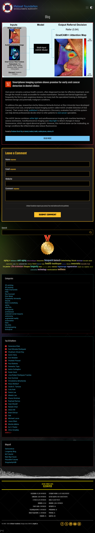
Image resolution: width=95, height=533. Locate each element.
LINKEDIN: (34, 497)
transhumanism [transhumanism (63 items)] (52, 270)
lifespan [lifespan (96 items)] (27, 266)
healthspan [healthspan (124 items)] (56, 263)
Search (90, 232)
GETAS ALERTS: (53, 497)
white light (34, 118)
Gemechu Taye (13, 366)
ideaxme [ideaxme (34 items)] (68, 264)
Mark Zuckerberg (11, 303)
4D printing (9, 287)
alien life (8, 307)
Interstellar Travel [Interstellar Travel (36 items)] (85, 264)
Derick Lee (12, 392)
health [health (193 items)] (48, 263)
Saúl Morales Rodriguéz (17, 349)
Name (10, 159)
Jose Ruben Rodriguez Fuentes (19, 375)
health (36, 131)
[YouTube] (75, 524)
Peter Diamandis (11, 290)
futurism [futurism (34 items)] (39, 264)
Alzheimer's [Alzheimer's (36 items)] (14, 261)
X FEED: (35, 500)
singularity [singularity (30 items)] (86, 267)
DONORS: (40, 503)
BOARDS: (51, 503)
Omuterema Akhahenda (17, 381)
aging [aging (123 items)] (6, 260)
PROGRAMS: (52, 509)
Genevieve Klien (14, 346)
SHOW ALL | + (8, 432)
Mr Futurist (9, 454)
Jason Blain (12, 421)
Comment (12, 188)
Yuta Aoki (11, 389)
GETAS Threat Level (47, 486)
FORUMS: (42, 516)
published (33, 110)
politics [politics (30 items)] (49, 267)
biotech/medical (29, 131)
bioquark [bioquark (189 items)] (48, 260)
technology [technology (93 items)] (42, 270)
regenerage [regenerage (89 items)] (61, 267)
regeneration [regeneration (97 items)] (72, 266)
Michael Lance (13, 418)
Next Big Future (10, 457)
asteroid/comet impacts (14, 314)
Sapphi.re (35, 524)
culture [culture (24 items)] (14, 264)
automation (9, 321)
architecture (9, 312)
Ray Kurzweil (10, 294)
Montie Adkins (13, 424)
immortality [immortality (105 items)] (75, 263)
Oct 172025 (8, 84)
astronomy (9, 316)
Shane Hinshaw (14, 398)
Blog (47, 17)
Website (8, 179)
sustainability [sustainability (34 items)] (33, 270)
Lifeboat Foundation (15, 524)
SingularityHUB (10, 462)
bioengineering (10, 327)
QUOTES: (51, 516)
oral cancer (62, 113)
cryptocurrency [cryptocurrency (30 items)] (9, 264)
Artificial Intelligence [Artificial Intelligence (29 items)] (31, 261)
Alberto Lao (12, 395)
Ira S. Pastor (12, 427)
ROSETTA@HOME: (34, 513)
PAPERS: (51, 513)
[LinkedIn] (70, 524)
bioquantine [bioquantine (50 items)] (40, 261)
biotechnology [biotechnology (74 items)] (66, 261)
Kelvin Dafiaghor (14, 369)
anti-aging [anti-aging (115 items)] (21, 260)
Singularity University (13, 299)
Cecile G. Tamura (14, 387)
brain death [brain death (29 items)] (85, 261)
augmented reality (11, 318)
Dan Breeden (13, 358)
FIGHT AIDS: (36, 506)
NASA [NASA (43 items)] (40, 267)
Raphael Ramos (14, 401)
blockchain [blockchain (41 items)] (80, 261)
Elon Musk (9, 296)
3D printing (9, 285)
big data (8, 325)
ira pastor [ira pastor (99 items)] (6, 266)
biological (8, 329)
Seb (9, 416)
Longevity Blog (10, 452)
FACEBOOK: (34, 493)
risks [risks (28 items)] (83, 267)
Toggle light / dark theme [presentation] (91, 7)
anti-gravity (9, 310)
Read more (47, 138)
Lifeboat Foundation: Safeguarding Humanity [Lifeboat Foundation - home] (42, 7)
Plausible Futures (11, 460)
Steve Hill (11, 410)
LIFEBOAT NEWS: (53, 493)
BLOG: (50, 500)
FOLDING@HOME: (34, 509)
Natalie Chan (13, 407)
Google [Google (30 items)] (43, 264)
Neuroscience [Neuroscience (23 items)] (44, 267)
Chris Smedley (13, 430)
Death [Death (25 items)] (17, 264)
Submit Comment (47, 214)
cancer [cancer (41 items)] (90, 261)
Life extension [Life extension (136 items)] (17, 266)
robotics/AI (50, 131)
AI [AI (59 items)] (9, 261)
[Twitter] (66, 524)
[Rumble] (79, 524)
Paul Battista (13, 364)
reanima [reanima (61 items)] (54, 267)
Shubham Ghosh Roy (17, 131)
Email (10, 169)
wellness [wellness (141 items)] (61, 269)
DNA (6, 292)
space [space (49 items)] (91, 267)
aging (7, 305)
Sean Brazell (13, 404)
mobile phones (42, 131)
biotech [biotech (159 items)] (57, 260)
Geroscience (9, 449)
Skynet (7, 301)
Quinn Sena (12, 355)
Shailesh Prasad (14, 361)
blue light (53, 121)
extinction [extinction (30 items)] (29, 264)
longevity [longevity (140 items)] (34, 266)
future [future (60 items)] (34, 264)
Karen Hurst (12, 372)
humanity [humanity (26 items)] (64, 264)
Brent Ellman (13, 413)
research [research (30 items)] (79, 267)
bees (6, 323)
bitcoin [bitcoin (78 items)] (74, 261)
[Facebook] (62, 524)
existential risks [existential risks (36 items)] (23, 264)
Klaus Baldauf (13, 384)
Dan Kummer (13, 378)
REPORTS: (51, 506)
